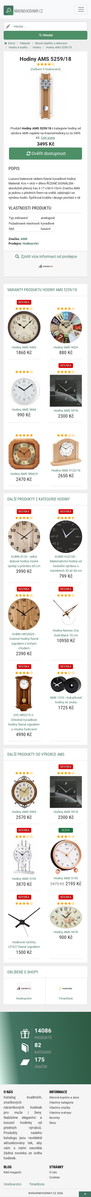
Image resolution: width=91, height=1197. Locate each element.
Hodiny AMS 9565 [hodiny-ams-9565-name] (24, 812)
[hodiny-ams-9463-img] (24, 327)
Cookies (54, 1177)
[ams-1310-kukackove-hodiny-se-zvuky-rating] (66, 673)
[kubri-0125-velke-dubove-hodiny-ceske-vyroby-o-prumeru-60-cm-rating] (24, 518)
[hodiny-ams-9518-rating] (66, 372)
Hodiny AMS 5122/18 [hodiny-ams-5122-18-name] (65, 470)
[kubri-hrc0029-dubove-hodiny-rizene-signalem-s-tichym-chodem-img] (24, 614)
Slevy (52, 1123)
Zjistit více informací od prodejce (45, 264)
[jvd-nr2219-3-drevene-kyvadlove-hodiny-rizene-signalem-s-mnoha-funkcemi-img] (24, 693)
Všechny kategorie (61, 1102)
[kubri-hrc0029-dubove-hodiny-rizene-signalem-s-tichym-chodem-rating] (24, 595)
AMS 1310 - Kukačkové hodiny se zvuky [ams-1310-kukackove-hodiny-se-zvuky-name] (66, 700)
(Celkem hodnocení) (46, 69)
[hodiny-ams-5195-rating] (66, 836)
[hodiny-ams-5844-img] (24, 390)
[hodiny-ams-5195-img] (66, 857)
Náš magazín (12, 1172)
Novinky (54, 1118)
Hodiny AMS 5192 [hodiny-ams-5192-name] (24, 878)
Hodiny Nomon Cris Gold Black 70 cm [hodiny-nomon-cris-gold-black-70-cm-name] (66, 633)
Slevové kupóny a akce (64, 1097)
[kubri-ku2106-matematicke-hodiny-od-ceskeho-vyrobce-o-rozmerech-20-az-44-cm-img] (66, 536)
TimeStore (36, 1184)
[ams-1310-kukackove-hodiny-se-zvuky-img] (66, 684)
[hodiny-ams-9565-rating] (24, 773)
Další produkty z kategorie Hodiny (38, 499)
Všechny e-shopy (60, 1112)
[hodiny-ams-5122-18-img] (66, 452)
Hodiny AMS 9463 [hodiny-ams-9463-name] (24, 347)
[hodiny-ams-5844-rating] (24, 372)
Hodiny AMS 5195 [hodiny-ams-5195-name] (66, 878)
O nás (53, 1172)
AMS (24, 239)
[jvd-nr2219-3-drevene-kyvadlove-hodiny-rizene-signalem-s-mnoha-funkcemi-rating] (24, 673)
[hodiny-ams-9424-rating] (66, 308)
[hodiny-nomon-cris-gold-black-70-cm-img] (66, 612)
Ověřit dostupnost (45, 153)
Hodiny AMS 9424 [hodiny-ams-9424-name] (66, 347)
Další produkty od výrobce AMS (35, 754)
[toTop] (85, 1194)
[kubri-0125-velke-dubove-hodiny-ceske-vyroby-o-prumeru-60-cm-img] (24, 536)
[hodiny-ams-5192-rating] (24, 836)
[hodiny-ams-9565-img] (24, 792)
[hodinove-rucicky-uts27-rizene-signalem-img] (24, 922)
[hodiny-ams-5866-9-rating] (24, 435)
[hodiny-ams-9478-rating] (66, 903)
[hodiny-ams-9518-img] (66, 390)
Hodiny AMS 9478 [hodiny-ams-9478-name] (66, 932)
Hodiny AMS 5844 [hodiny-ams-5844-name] (24, 409)
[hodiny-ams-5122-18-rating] (66, 435)
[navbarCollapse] (81, 9)
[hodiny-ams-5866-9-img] (24, 454)
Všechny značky (59, 1107)
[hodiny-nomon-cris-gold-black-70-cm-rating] (66, 595)
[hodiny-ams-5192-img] (24, 857)
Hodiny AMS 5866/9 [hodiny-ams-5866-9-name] (24, 474)
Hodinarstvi (31, 243)
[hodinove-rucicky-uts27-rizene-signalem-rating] (24, 903)
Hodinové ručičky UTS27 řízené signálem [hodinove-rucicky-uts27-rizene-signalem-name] (24, 944)
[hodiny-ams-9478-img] (66, 917)
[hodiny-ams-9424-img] (66, 327)
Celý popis (48, 138)
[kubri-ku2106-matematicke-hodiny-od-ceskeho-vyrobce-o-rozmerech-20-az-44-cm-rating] (66, 518)
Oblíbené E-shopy (22, 972)
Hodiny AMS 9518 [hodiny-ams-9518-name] (66, 410)
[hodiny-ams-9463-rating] (24, 308)
